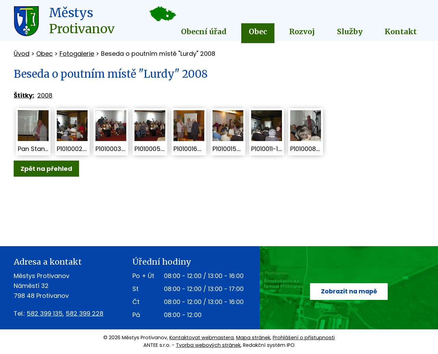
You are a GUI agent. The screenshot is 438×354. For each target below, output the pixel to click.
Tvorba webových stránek (208, 345)
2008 (44, 95)
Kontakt (401, 31)
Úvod (21, 53)
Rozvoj (302, 31)
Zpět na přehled (46, 168)
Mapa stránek (253, 337)
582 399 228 (84, 313)
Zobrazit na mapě (349, 291)
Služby (350, 31)
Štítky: (24, 95)
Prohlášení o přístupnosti (304, 337)
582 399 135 (45, 313)
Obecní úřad (204, 31)
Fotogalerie (77, 53)
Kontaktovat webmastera (201, 337)
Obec (258, 31)
